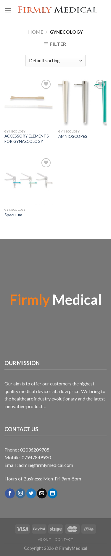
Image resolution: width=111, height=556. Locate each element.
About (44, 539)
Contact (64, 539)
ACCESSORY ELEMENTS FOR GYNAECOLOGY (26, 139)
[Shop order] (55, 60)
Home (35, 32)
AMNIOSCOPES (72, 136)
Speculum (13, 214)
